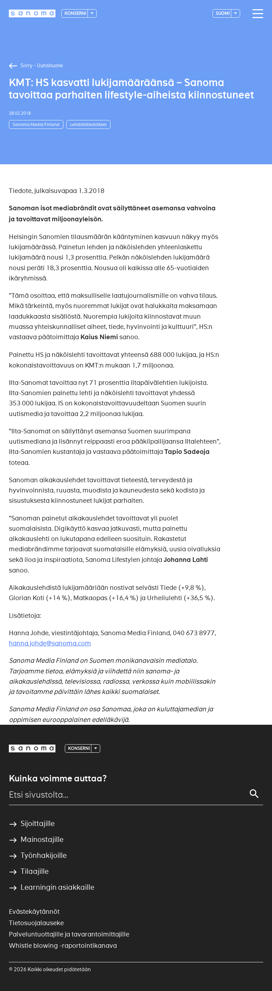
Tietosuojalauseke (36, 923)
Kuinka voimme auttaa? (58, 778)
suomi (223, 13)
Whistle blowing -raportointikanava (63, 945)
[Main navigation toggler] (256, 14)
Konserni (75, 13)
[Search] (254, 794)
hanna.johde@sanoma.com (50, 643)
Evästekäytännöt (34, 911)
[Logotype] (32, 13)
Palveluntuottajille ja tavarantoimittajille (69, 934)
